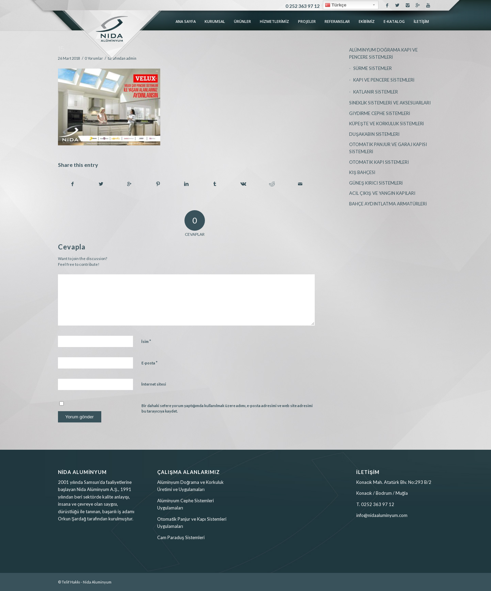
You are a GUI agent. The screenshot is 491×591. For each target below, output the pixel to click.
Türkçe (335, 5)
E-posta (150, 362)
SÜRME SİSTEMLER (372, 68)
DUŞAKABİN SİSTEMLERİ (374, 134)
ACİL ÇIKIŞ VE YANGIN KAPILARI (382, 193)
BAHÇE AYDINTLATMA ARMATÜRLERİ (388, 203)
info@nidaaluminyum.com (381, 515)
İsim (146, 341)
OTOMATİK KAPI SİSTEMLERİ (379, 162)
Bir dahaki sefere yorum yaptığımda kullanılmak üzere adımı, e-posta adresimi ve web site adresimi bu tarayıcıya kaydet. (227, 408)
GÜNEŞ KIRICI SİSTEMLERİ (376, 183)
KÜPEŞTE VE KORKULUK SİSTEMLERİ (386, 123)
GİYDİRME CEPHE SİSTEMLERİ (379, 113)
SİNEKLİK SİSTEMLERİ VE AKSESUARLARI (389, 102)
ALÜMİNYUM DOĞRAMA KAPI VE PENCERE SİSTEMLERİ (383, 53)
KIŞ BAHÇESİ (362, 172)
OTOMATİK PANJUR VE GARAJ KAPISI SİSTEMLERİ (388, 148)
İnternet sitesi (154, 384)
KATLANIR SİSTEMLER (375, 92)
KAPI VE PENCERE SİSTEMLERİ (383, 80)
